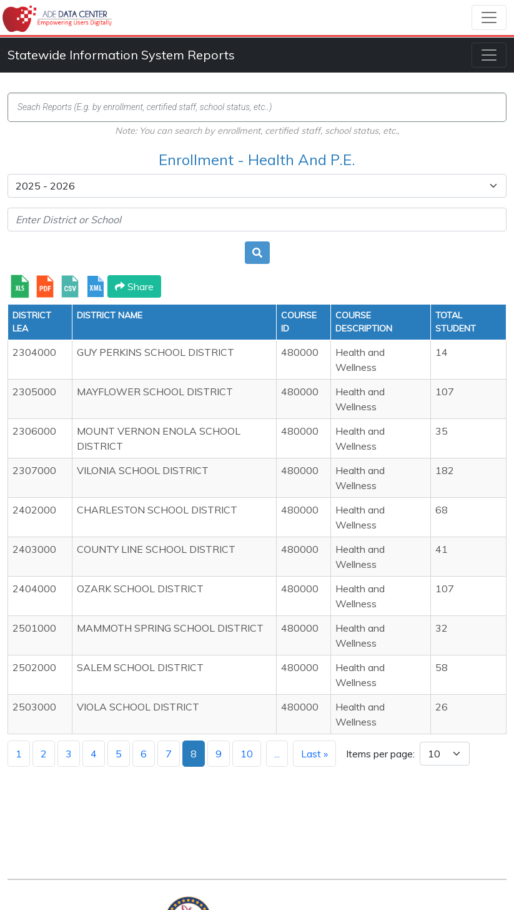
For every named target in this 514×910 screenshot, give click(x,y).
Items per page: (380, 753)
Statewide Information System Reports (121, 55)
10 (246, 753)
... (277, 753)
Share (134, 286)
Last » (314, 753)
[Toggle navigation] (489, 17)
